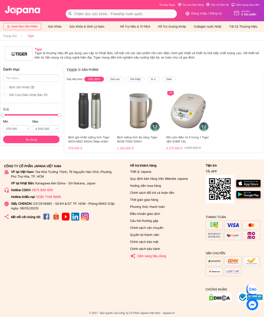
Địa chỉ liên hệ (217, 4)
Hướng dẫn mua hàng (145, 185)
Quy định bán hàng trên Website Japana (159, 178)
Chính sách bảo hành (145, 249)
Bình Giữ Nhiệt (18, 87)
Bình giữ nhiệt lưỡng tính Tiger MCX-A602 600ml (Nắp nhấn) (89, 139)
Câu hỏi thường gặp (144, 221)
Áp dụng (31, 139)
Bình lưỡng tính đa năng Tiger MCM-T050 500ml (137, 139)
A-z (153, 79)
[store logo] (22, 10)
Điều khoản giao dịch (145, 213)
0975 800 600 (42, 190)
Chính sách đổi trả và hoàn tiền (152, 192)
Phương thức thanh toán (147, 206)
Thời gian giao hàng (144, 199)
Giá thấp (135, 79)
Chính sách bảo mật (144, 242)
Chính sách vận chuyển (146, 228)
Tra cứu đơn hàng (191, 4)
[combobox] (121, 13)
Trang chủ (10, 36)
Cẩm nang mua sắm (245, 4)
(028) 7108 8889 (48, 197)
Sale (169, 79)
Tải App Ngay (167, 4)
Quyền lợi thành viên (144, 235)
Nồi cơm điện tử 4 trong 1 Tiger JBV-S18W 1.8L (187, 139)
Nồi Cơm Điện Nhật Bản (25, 95)
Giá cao (115, 79)
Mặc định (94, 79)
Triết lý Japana (140, 171)
